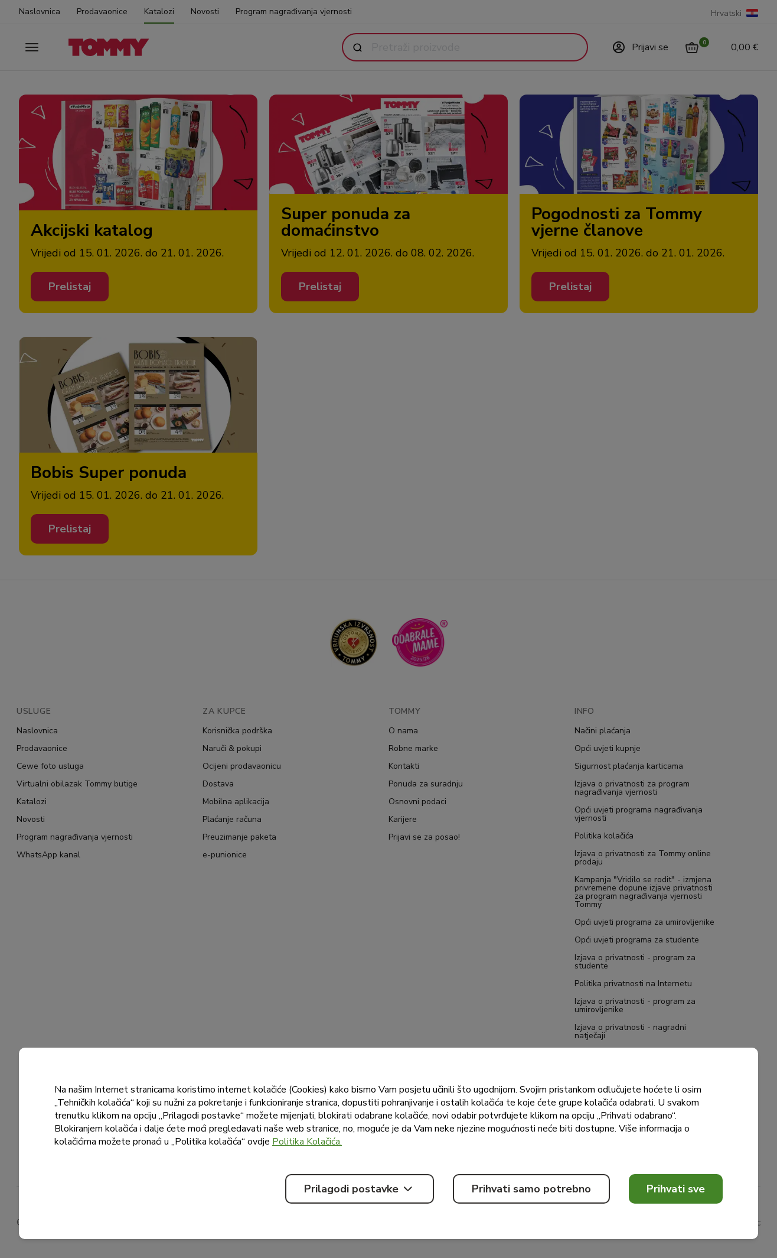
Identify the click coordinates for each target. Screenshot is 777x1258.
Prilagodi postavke (359, 1189)
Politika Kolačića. (307, 1141)
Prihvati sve (676, 1189)
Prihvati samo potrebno (531, 1189)
